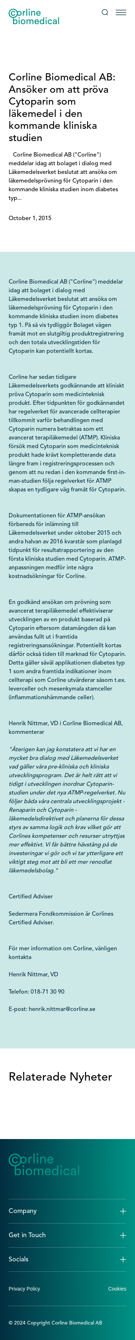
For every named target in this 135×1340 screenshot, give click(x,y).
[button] (67, 1211)
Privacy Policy (24, 1288)
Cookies (117, 1288)
